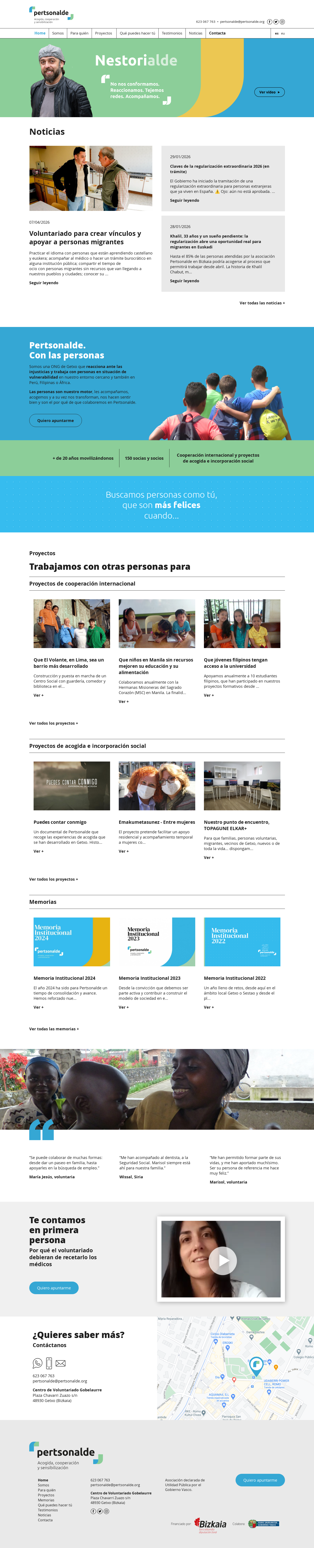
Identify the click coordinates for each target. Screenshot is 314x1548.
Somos (58, 33)
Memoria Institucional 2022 (235, 978)
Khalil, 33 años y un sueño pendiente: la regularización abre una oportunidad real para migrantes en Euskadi (215, 241)
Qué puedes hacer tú (137, 33)
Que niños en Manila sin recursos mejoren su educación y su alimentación (156, 666)
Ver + (39, 695)
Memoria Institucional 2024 (64, 978)
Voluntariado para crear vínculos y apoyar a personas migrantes (85, 237)
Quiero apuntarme (54, 1287)
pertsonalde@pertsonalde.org (242, 21)
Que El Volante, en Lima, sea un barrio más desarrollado (69, 663)
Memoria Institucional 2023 (150, 978)
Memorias (46, 1500)
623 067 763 (205, 21)
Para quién (79, 33)
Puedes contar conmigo (60, 822)
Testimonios (172, 33)
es (276, 33)
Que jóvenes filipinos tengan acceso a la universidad (236, 663)
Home (40, 33)
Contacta (45, 1520)
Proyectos (103, 33)
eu (283, 33)
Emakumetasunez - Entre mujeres (157, 822)
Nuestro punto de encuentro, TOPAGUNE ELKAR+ (237, 825)
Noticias (195, 33)
